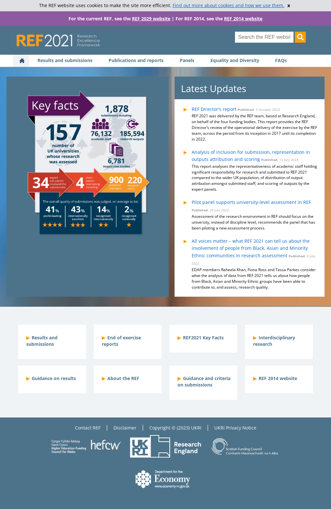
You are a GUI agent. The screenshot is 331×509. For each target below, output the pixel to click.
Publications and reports (136, 60)
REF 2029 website (151, 19)
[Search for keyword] (264, 37)
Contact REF (88, 428)
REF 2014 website (243, 19)
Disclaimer (124, 428)
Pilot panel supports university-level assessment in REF (251, 202)
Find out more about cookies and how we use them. (228, 5)
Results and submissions (64, 60)
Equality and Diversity (234, 60)
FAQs (281, 60)
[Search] (300, 37)
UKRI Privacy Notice (235, 428)
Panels (187, 60)
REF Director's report (214, 109)
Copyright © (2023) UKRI (175, 428)
